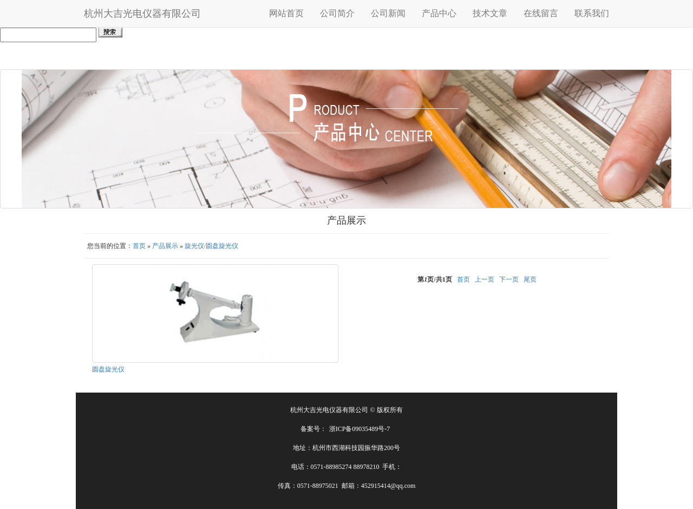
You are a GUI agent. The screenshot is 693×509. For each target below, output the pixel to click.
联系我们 (591, 13)
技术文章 (490, 13)
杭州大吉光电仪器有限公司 (142, 13)
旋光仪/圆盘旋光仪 (211, 246)
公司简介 (337, 13)
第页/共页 (434, 279)
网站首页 (286, 13)
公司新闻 (388, 13)
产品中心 (439, 13)
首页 (139, 246)
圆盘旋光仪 (108, 369)
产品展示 (165, 246)
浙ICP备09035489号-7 (359, 429)
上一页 (484, 279)
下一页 (509, 279)
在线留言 (541, 13)
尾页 (530, 279)
